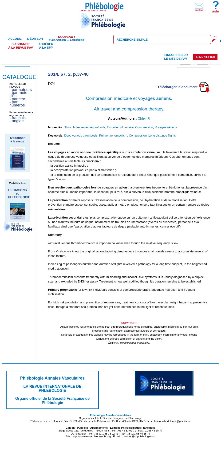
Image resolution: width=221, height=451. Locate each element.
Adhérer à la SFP (46, 45)
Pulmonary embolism (113, 135)
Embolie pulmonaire (120, 127)
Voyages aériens (166, 127)
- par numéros (17, 103)
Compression (144, 127)
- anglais (16, 121)
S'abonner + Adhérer (66, 38)
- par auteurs (20, 89)
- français (17, 118)
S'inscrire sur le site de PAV (175, 56)
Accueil (15, 38)
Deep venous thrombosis (81, 135)
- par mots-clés (18, 94)
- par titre (17, 99)
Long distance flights (162, 135)
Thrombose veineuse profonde (84, 127)
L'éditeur (35, 38)
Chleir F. (144, 118)
